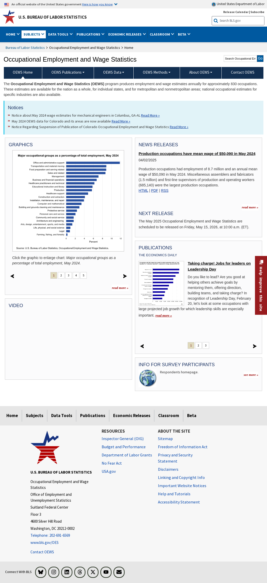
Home (12, 415)
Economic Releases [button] (125, 34)
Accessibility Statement (179, 501)
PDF (154, 190)
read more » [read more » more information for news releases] (250, 207)
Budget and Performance (124, 446)
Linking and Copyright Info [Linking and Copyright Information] (181, 477)
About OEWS (199, 72)
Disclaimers (168, 469)
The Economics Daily (157, 255)
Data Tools (61, 415)
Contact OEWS (42, 552)
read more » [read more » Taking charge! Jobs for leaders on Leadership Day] (163, 315)
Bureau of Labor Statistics (25, 47)
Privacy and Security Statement (175, 458)
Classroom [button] (160, 34)
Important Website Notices (182, 485)
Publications (92, 415)
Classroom (168, 415)
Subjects (34, 415)
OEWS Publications (66, 72)
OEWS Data (112, 72)
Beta (191, 415)
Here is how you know (97, 4)
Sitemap (165, 438)
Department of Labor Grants (127, 454)
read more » (120, 288)
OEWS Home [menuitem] (23, 72)
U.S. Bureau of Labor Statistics (52, 17)
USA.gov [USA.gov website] (109, 471)
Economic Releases (131, 415)
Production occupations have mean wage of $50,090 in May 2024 (196, 154)
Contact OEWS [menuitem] (242, 72)
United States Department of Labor (237, 4)
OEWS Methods (155, 72)
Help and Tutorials (174, 493)
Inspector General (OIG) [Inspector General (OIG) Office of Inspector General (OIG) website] (123, 438)
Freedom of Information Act (183, 446)
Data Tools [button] (58, 34)
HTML (143, 190)
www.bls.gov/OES (44, 542)
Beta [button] (182, 34)
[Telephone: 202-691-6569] (62, 536)
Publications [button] (89, 34)
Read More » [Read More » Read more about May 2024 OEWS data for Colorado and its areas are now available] (121, 121)
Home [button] (11, 34)
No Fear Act (112, 463)
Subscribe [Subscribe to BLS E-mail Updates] (257, 12)
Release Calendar (236, 12)
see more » (251, 375)
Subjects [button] (32, 34)
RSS (164, 190)
